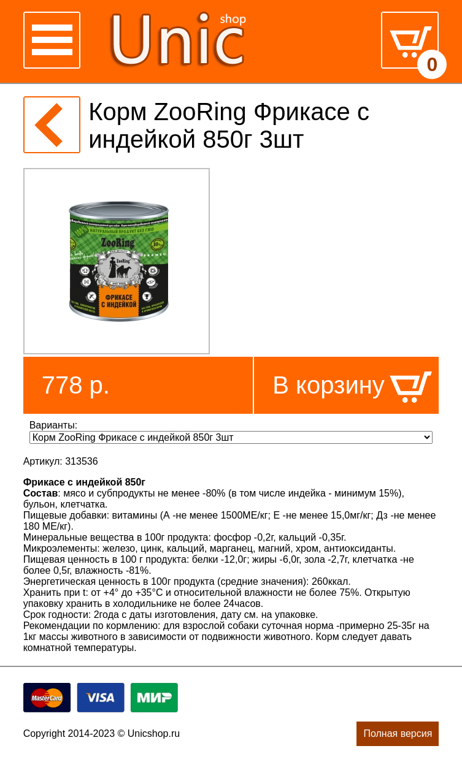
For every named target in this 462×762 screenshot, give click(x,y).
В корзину (328, 384)
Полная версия (397, 733)
